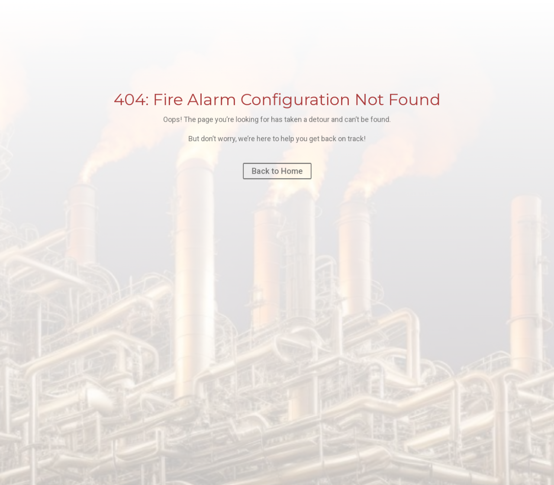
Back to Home (277, 170)
